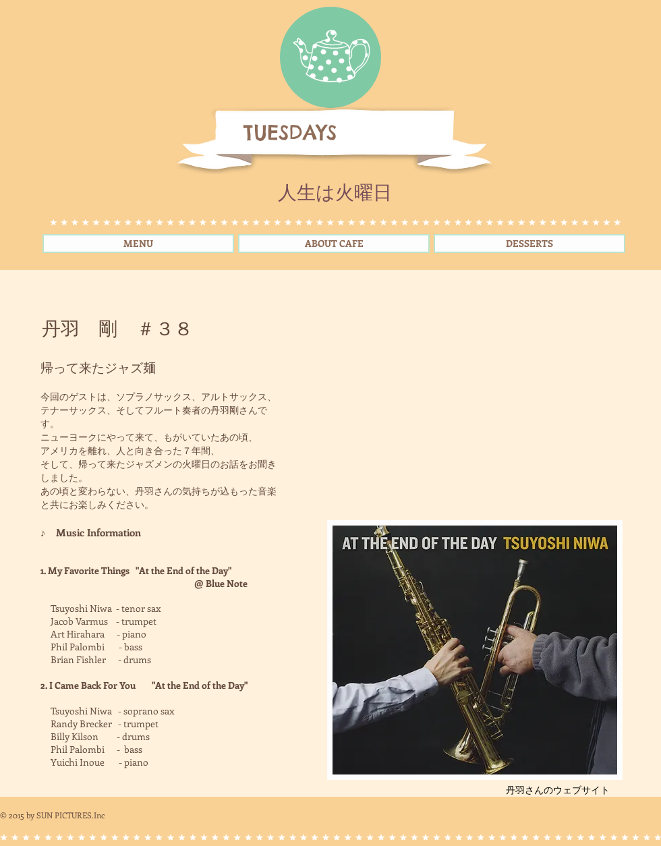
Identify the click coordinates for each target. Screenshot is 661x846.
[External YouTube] (474, 408)
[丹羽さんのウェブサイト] (558, 790)
